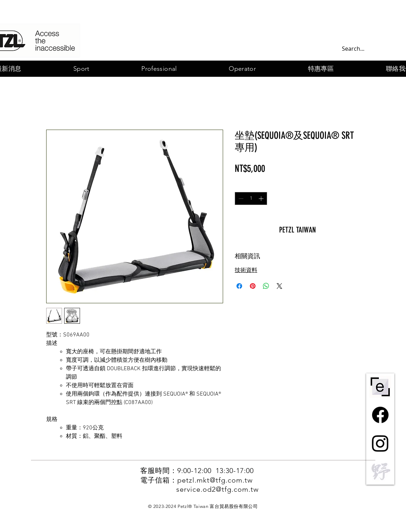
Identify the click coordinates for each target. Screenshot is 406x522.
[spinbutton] (251, 198)
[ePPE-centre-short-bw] (380, 387)
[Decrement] (240, 198)
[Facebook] (380, 415)
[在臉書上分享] (239, 286)
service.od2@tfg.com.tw (217, 489)
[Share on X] (279, 286)
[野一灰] (380, 471)
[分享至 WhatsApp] (266, 286)
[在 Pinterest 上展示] (252, 286)
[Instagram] (380, 443)
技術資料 (246, 270)
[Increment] (261, 198)
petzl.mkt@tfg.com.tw (215, 480)
